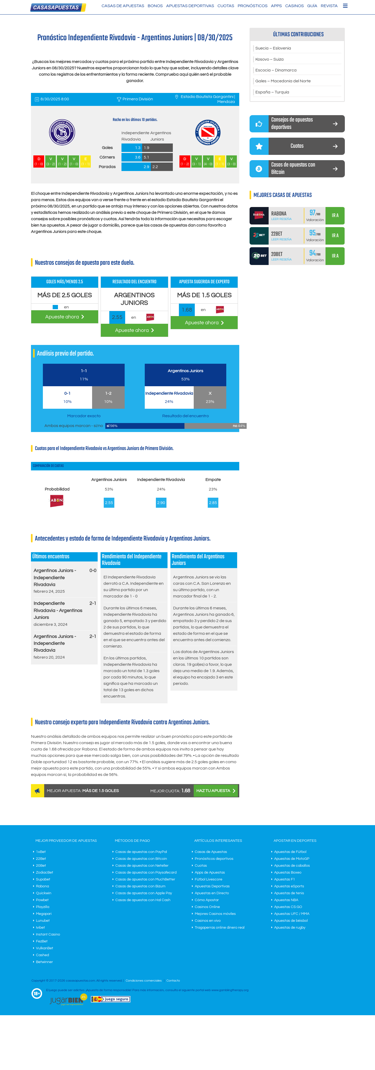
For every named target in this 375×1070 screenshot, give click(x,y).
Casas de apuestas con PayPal (141, 852)
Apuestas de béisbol (291, 921)
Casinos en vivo (208, 921)
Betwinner (44, 962)
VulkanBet (44, 948)
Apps (276, 6)
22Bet (41, 859)
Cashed (42, 955)
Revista (329, 6)
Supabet (43, 879)
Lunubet (43, 921)
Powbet (42, 900)
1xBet (41, 852)
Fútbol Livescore (208, 879)
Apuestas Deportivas (190, 6)
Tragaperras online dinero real (220, 927)
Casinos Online (207, 907)
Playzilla (42, 907)
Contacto (173, 980)
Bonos (155, 6)
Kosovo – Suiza (269, 59)
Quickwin (43, 893)
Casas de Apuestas (123, 6)
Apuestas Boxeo (287, 872)
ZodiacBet (44, 872)
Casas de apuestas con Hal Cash (142, 900)
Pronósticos (253, 6)
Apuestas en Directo (212, 893)
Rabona (42, 886)
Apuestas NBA (286, 900)
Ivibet (40, 927)
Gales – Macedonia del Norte (283, 82)
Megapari (44, 914)
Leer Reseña (281, 220)
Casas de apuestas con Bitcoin (141, 859)
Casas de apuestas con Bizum (140, 886)
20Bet (41, 865)
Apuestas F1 (284, 879)
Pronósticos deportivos (214, 859)
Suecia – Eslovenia (273, 48)
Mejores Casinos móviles (215, 914)
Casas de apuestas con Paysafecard (146, 872)
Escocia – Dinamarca (276, 71)
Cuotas (226, 6)
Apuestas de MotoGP (291, 859)
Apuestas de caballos (292, 865)
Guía (312, 6)
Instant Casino (48, 934)
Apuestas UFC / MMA (291, 914)
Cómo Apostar (207, 900)
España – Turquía (272, 93)
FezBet (42, 941)
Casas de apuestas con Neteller (142, 865)
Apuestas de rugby (289, 927)
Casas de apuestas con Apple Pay (143, 893)
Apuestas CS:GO (288, 907)
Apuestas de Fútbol (290, 852)
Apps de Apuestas (210, 872)
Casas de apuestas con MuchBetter (145, 879)
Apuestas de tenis (289, 893)
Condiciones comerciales (144, 980)
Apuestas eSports (289, 886)
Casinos (294, 6)
